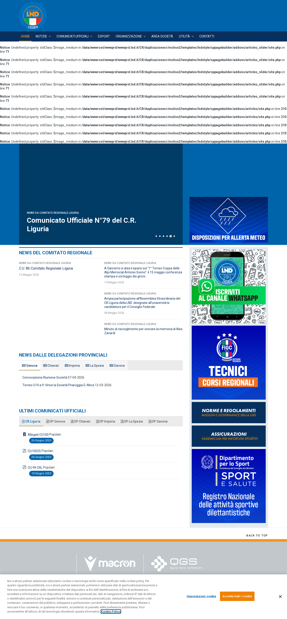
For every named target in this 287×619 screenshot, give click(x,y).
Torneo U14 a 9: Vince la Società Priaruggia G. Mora (58, 385)
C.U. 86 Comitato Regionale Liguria (46, 268)
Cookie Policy (111, 611)
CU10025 (34, 451)
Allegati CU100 (38, 434)
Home (25, 36)
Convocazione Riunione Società (44, 377)
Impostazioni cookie (201, 596)
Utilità (184, 36)
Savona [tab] (117, 365)
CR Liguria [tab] (31, 421)
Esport (104, 36)
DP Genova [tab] (55, 421)
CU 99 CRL (35, 467)
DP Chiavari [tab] (80, 421)
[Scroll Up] (257, 535)
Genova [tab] (29, 365)
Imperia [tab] (72, 365)
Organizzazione (129, 36)
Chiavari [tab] (51, 365)
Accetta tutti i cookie (237, 596)
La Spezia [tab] (95, 365)
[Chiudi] (280, 597)
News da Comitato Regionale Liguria (53, 212)
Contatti (206, 36)
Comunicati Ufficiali (73, 36)
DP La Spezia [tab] (132, 421)
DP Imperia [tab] (105, 421)
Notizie (41, 36)
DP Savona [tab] (158, 421)
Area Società (162, 36)
